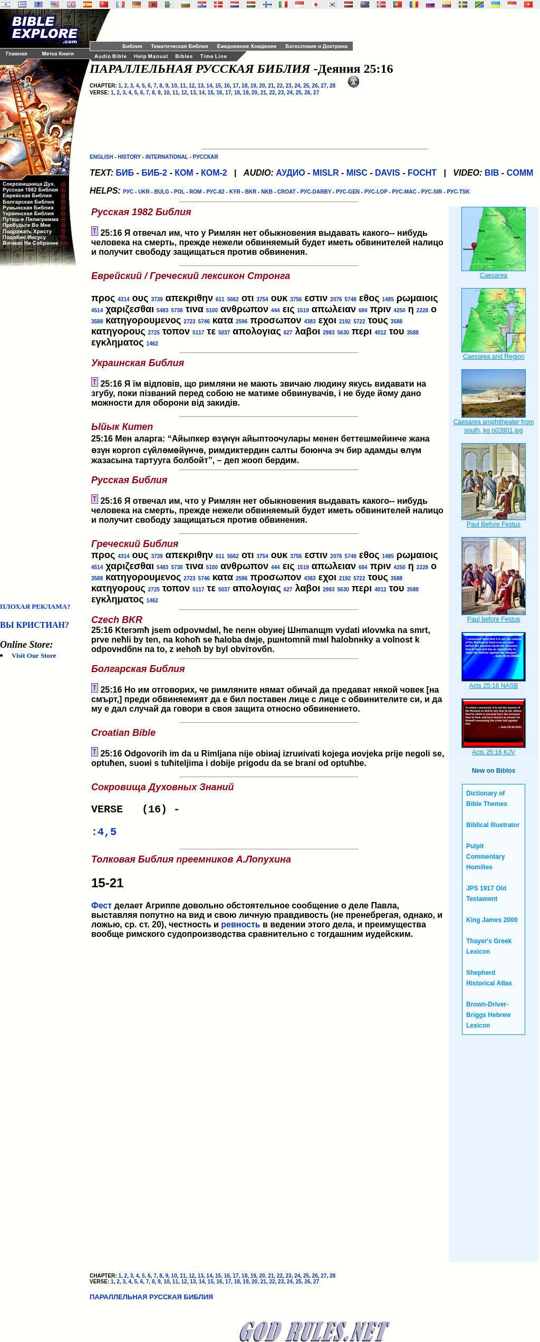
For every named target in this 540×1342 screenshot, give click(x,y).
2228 (422, 310)
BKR (251, 192)
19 (253, 86)
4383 (309, 321)
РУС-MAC (404, 192)
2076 (336, 299)
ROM (195, 192)
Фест (101, 909)
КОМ (184, 172)
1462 (152, 344)
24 (297, 86)
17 (235, 86)
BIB (492, 172)
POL (179, 192)
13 (201, 86)
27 (323, 86)
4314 (123, 299)
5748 (350, 299)
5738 (176, 310)
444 (275, 310)
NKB (267, 192)
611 (220, 299)
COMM (520, 172)
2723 (189, 321)
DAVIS (387, 172)
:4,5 (104, 835)
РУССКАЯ (205, 157)
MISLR (326, 172)
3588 (97, 321)
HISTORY (129, 157)
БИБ (124, 172)
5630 (343, 333)
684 (363, 310)
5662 (233, 299)
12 (192, 86)
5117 (198, 333)
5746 (204, 321)
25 (306, 86)
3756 (296, 299)
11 (183, 86)
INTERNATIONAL (167, 157)
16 (227, 86)
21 (271, 86)
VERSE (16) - (138, 810)
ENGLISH (101, 157)
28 (332, 86)
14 (209, 86)
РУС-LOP (376, 192)
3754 (262, 299)
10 (174, 86)
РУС (128, 192)
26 (315, 86)
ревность (240, 928)
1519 (303, 310)
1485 (388, 299)
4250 (400, 310)
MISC (357, 172)
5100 (212, 310)
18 (244, 86)
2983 (328, 333)
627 (288, 333)
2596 (241, 321)
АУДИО (290, 172)
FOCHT (422, 172)
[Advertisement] (42, 434)
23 (289, 86)
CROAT (286, 192)
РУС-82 (215, 192)
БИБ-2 (154, 172)
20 (262, 86)
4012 (380, 333)
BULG (162, 192)
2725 (154, 333)
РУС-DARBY (315, 192)
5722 (359, 321)
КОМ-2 (214, 172)
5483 (162, 310)
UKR (144, 192)
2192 (345, 321)
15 (218, 86)
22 (280, 86)
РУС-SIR (431, 192)
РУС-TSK (458, 192)
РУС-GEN (348, 192)
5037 (224, 333)
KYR (234, 192)
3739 (156, 299)
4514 (97, 310)
